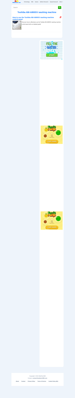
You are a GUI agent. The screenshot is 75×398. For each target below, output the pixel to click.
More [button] (61, 1)
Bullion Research (44, 1)
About (17, 381)
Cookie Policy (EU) (53, 381)
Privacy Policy (31, 381)
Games (36, 1)
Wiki (32, 1)
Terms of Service (42, 381)
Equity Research (54, 1)
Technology (27, 1)
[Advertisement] (52, 69)
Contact (23, 381)
